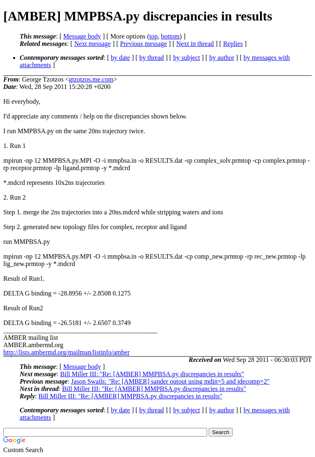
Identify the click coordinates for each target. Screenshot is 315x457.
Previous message (143, 43)
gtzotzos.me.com (91, 79)
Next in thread (195, 43)
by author (221, 57)
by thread (151, 57)
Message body (82, 36)
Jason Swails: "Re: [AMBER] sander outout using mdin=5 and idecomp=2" (170, 381)
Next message (92, 43)
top (153, 36)
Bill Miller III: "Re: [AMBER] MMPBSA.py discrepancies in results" (152, 374)
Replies (233, 43)
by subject (186, 57)
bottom (170, 36)
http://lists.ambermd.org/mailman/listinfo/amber (66, 352)
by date (120, 57)
